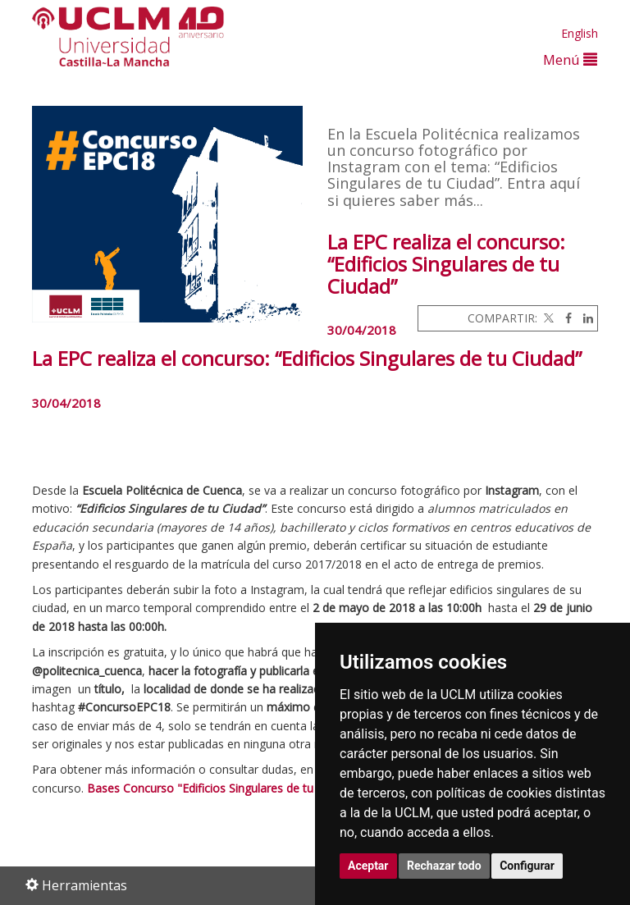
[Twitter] (547, 318)
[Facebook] (564, 318)
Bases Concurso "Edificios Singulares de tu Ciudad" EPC (234, 788)
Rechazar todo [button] (444, 865)
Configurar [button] (527, 865)
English (579, 33)
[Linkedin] (584, 318)
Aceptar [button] (368, 865)
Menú (570, 59)
